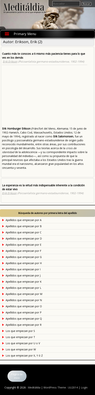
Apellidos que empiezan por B (24, 226)
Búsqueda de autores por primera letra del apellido (47, 213)
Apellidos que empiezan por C (24, 232)
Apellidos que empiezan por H (24, 263)
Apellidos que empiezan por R (24, 324)
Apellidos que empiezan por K (24, 281)
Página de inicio (17, 376)
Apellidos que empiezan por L (23, 288)
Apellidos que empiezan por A (24, 220)
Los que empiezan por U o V (23, 343)
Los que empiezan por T (20, 337)
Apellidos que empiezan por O (24, 306)
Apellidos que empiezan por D (24, 238)
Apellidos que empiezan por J (23, 275)
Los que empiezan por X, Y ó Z (24, 355)
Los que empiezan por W (21, 349)
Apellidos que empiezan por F (23, 251)
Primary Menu (25, 34)
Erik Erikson (10, 61)
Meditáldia (34, 387)
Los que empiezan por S (20, 331)
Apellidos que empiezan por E (23, 244)
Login (84, 387)
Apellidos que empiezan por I (23, 269)
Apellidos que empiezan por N (24, 300)
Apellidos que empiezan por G (24, 257)
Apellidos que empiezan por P (24, 312)
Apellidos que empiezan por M (24, 294)
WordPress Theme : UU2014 (60, 387)
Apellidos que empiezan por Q (24, 318)
